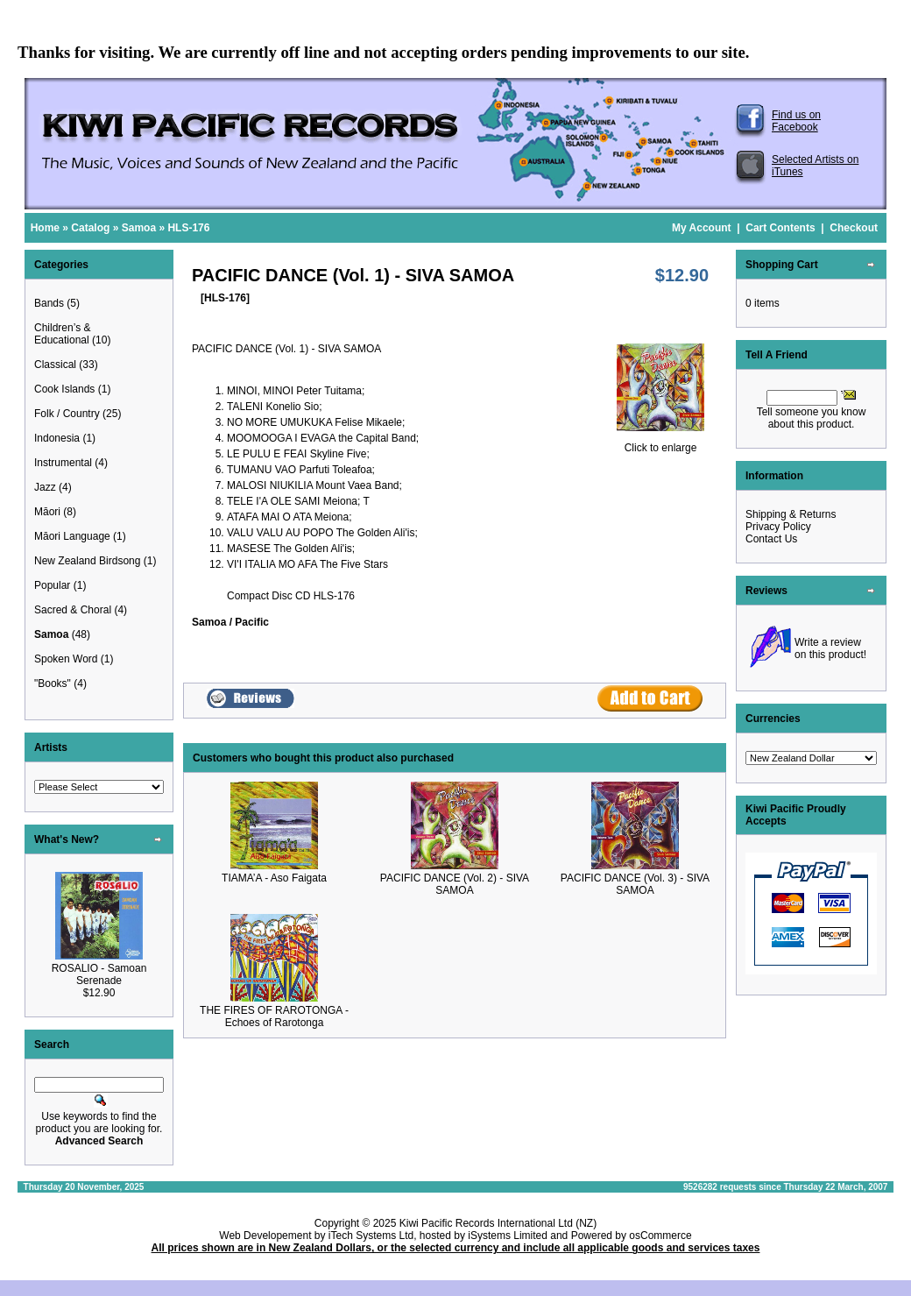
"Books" (52, 683)
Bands (49, 303)
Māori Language (72, 536)
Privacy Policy (778, 527)
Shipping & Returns (790, 514)
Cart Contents (780, 228)
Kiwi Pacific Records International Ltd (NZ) (498, 1223)
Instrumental (63, 463)
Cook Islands (64, 389)
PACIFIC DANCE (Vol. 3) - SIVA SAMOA (635, 884)
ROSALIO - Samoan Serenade (99, 974)
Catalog (90, 228)
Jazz (45, 487)
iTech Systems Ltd (370, 1235)
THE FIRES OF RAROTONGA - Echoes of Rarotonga (274, 1016)
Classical (55, 364)
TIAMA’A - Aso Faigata (274, 878)
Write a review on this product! (830, 648)
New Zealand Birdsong (87, 561)
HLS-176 (188, 228)
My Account (701, 228)
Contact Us (771, 539)
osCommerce (660, 1235)
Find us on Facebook (796, 121)
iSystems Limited (507, 1235)
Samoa (139, 228)
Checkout (854, 228)
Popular (52, 585)
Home (45, 228)
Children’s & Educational (62, 334)
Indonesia (57, 438)
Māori (47, 512)
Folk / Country (67, 413)
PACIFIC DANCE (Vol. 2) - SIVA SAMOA (454, 884)
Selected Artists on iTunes (815, 165)
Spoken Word (66, 659)
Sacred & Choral (72, 610)
